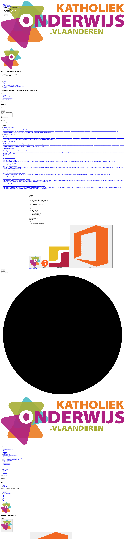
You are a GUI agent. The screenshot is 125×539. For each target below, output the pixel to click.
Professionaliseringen (8, 449)
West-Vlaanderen (36, 215)
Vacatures (5, 453)
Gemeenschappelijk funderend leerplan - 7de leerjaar (14, 86)
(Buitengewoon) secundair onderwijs (40, 200)
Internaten (34, 205)
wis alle (2, 110)
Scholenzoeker (6, 463)
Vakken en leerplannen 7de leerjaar (10, 85)
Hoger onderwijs (36, 203)
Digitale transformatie (8, 460)
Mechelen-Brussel (36, 213)
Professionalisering (7, 99)
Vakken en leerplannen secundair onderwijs (12, 458)
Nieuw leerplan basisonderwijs (10, 455)
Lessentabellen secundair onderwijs (11, 459)
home (4, 81)
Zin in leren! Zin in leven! (9, 456)
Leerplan (5, 95)
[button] (1, 101)
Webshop (5, 452)
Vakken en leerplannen (8, 84)
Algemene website (7, 464)
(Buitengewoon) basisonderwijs (39, 199)
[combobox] (6, 6)
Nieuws (5, 87)
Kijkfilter (5, 486)
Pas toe (5, 15)
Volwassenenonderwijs (37, 204)
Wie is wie (5, 469)
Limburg (34, 211)
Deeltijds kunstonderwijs (38, 201)
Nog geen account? (33, 268)
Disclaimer (5, 491)
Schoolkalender (6, 461)
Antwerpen (35, 210)
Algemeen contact (7, 471)
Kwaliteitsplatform (7, 454)
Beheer (4, 485)
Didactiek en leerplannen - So (9, 82)
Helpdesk (5, 473)
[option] (5, 122)
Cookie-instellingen (7, 493)
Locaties (5, 470)
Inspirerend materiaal (7, 98)
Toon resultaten (4, 117)
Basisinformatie (6, 96)
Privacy (5, 492)
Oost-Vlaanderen (36, 214)
